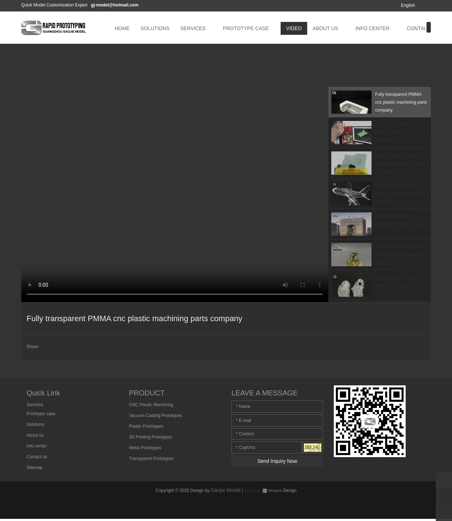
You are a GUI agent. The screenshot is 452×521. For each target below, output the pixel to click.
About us (35, 435)
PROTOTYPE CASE (246, 28)
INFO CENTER (372, 28)
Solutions (35, 424)
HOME (122, 28)
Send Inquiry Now (277, 461)
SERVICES (193, 28)
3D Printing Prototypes (150, 437)
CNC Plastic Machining (151, 404)
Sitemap (34, 467)
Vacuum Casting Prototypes (155, 415)
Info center (37, 446)
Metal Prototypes (145, 447)
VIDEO (294, 28)
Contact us (37, 456)
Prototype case (41, 413)
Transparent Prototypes (151, 458)
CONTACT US (423, 28)
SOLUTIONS (155, 28)
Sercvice (35, 404)
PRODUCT (147, 393)
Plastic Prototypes (146, 426)
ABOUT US (325, 28)
